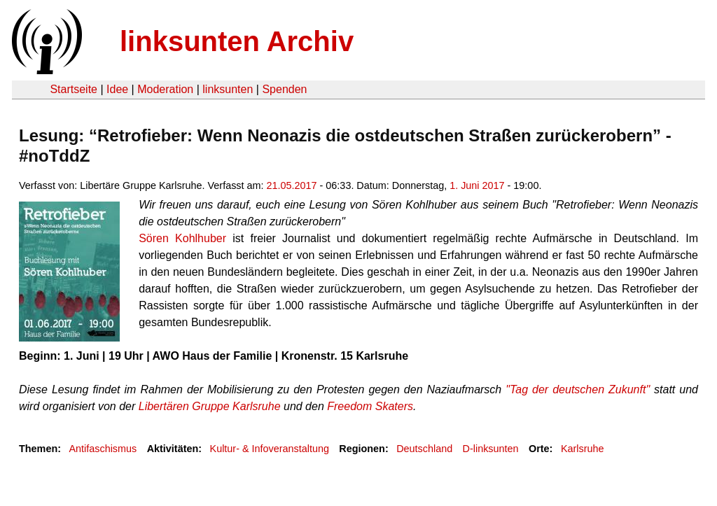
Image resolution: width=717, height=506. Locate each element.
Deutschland (424, 448)
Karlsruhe (582, 448)
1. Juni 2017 (477, 185)
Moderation (165, 89)
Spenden (284, 89)
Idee (117, 89)
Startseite (73, 89)
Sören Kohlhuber (182, 238)
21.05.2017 (292, 185)
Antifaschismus (103, 448)
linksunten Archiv (237, 41)
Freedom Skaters (370, 406)
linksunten (227, 89)
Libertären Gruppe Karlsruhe (210, 406)
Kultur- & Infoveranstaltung (269, 448)
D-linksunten (491, 448)
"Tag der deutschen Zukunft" (578, 389)
